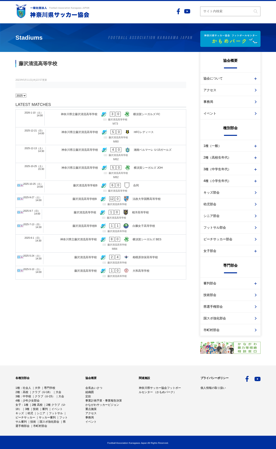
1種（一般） (212, 146)
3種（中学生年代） (217, 169)
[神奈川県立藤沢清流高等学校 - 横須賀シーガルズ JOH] (101, 172)
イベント (209, 113)
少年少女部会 (31, 400)
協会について (213, 78)
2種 (17, 392)
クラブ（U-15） (45, 396)
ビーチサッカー (25, 417)
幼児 (30, 413)
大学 (37, 387)
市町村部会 (211, 330)
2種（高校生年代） (217, 157)
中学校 (27, 396)
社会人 (27, 387)
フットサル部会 (214, 227)
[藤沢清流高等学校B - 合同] (101, 187)
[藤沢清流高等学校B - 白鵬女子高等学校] (101, 227)
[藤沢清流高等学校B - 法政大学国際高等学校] (101, 200)
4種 (17, 400)
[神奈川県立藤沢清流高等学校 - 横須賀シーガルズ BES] (101, 243)
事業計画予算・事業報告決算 (103, 400)
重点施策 (91, 409)
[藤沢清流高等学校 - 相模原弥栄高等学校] (101, 259)
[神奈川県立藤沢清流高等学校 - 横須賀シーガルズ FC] (101, 118)
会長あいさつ (93, 387)
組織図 (89, 392)
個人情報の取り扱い (213, 387)
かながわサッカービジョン (102, 404)
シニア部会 (211, 216)
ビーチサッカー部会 (217, 239)
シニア (41, 413)
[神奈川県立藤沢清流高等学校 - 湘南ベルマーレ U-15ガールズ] (101, 154)
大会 (58, 392)
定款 (88, 396)
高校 (25, 392)
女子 (18, 404)
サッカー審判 (47, 417)
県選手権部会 (213, 306)
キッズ (19, 413)
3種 (17, 396)
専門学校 (49, 387)
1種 (17, 387)
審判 (45, 409)
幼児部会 (209, 204)
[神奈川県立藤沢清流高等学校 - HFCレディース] (101, 136)
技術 (36, 409)
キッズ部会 (211, 192)
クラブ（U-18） (42, 392)
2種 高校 (37, 404)
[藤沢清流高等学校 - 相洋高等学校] (101, 214)
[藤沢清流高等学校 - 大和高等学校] (101, 272)
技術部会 (209, 295)
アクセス (209, 90)
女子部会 (209, 251)
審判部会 (209, 283)
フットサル (56, 413)
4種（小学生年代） (217, 181)
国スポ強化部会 (214, 318)
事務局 (208, 101)
